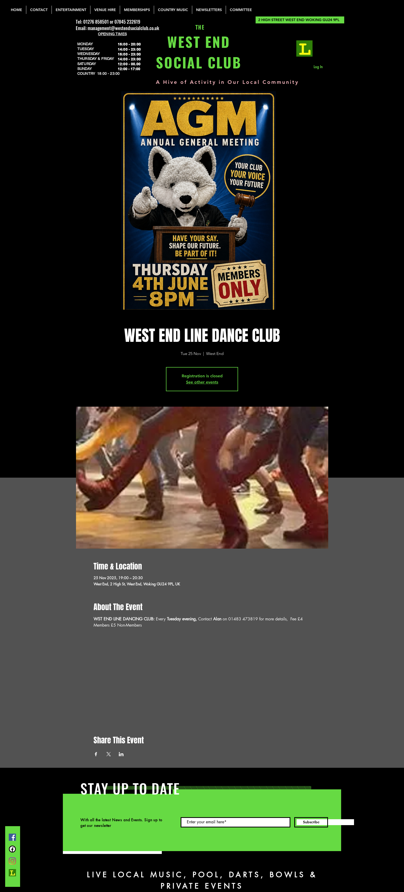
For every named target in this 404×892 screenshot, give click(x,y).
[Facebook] (12, 837)
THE (198, 27)
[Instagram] (12, 860)
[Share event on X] (108, 754)
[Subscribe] (311, 822)
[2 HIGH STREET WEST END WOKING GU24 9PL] (300, 19)
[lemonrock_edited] (304, 48)
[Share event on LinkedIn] (121, 754)
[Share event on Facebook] (96, 754)
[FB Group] (12, 849)
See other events (202, 382)
